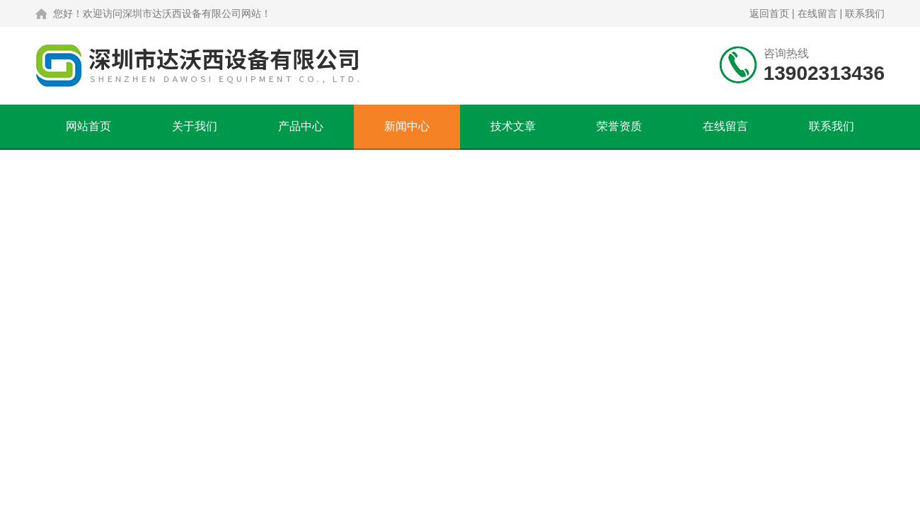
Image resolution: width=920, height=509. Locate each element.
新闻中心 (407, 126)
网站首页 (88, 126)
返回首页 (769, 13)
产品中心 (300, 126)
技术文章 (513, 126)
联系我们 (865, 13)
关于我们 (194, 126)
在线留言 (817, 13)
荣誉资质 (619, 126)
